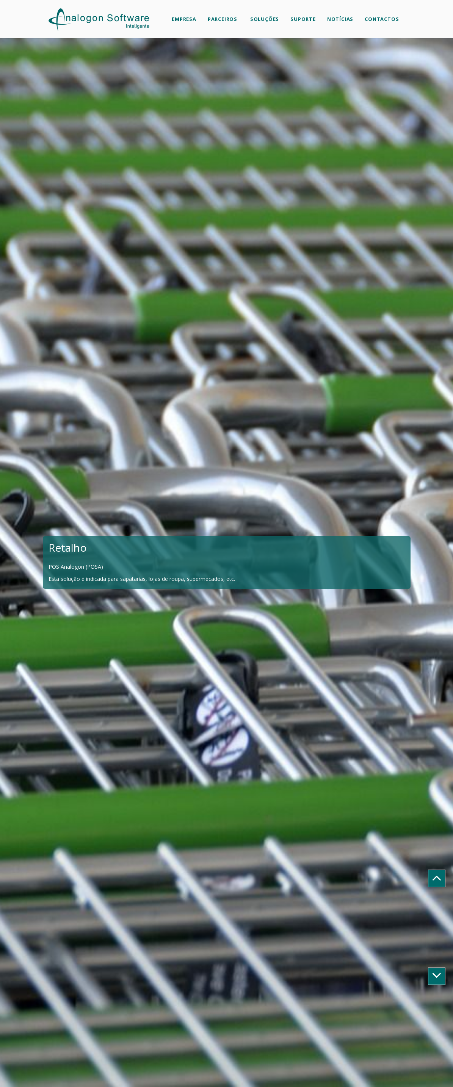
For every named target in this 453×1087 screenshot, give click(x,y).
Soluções (264, 19)
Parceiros (222, 19)
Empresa (184, 19)
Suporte (303, 19)
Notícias (340, 19)
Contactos (382, 19)
